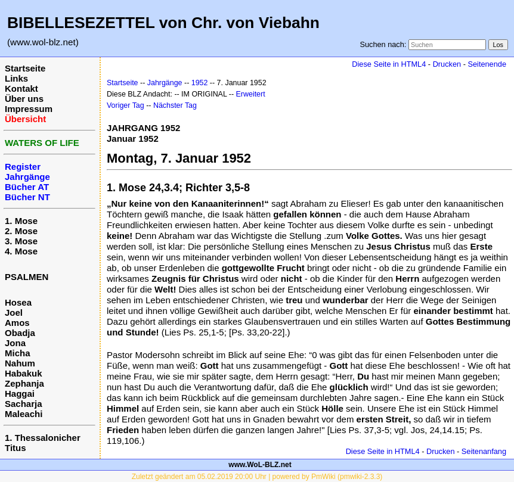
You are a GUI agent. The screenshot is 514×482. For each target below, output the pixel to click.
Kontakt (21, 88)
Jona (15, 343)
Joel (14, 312)
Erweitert (250, 94)
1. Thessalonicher (42, 438)
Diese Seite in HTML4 (389, 64)
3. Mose (21, 241)
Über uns (24, 99)
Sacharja (23, 404)
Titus (15, 448)
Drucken (447, 64)
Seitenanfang (484, 451)
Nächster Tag (175, 105)
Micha (17, 353)
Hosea (18, 302)
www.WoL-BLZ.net (259, 465)
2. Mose (21, 231)
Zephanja (24, 383)
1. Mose (21, 221)
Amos (17, 323)
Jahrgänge (164, 83)
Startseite (25, 68)
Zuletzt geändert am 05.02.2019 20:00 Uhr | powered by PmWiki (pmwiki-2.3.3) (257, 476)
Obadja (20, 333)
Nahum (20, 363)
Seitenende (486, 64)
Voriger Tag (125, 105)
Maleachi (23, 414)
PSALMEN (26, 277)
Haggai (20, 393)
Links (16, 78)
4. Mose (21, 251)
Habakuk (23, 373)
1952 (199, 83)
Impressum (28, 109)
